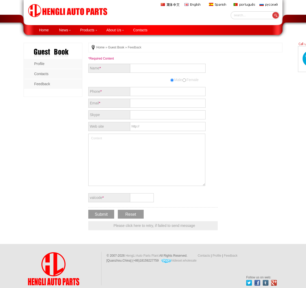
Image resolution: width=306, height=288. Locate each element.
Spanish (219, 4)
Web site (97, 126)
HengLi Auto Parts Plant (142, 255)
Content (146, 160)
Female (191, 80)
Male (176, 80)
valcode (97, 198)
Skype (95, 115)
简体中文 (170, 4)
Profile (217, 255)
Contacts (140, 30)
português (245, 4)
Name (95, 68)
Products (88, 30)
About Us (115, 30)
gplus (274, 283)
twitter (249, 283)
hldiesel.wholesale (178, 260)
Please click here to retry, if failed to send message (154, 226)
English (194, 4)
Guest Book (116, 47)
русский (269, 4)
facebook (257, 283)
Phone (96, 91)
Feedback (231, 255)
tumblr (265, 283)
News (65, 30)
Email (95, 103)
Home (44, 30)
